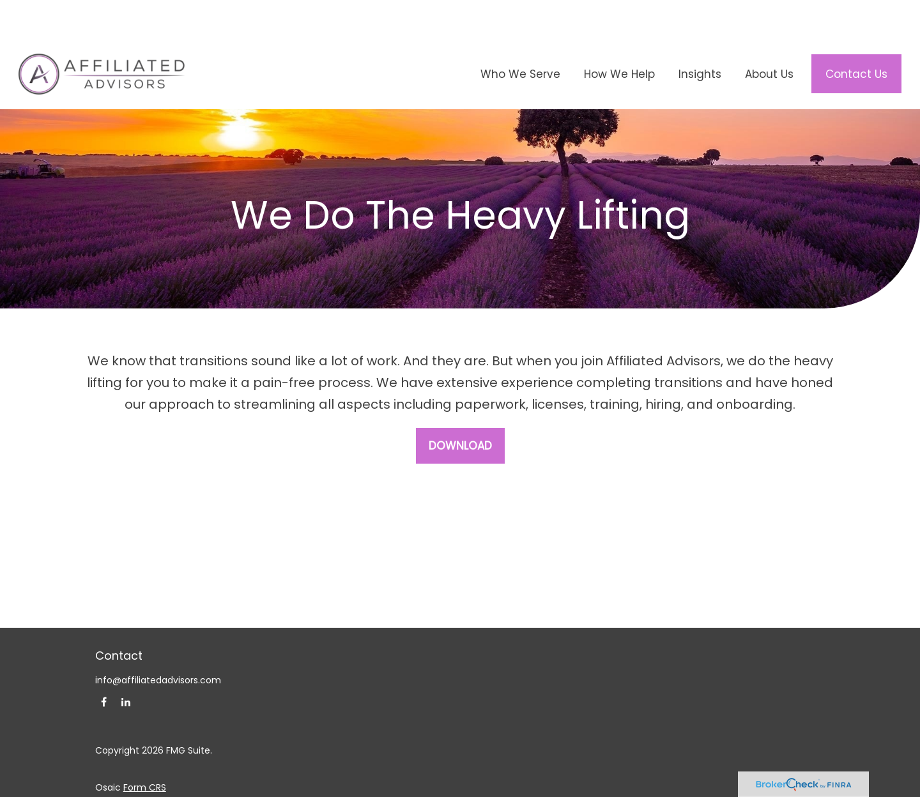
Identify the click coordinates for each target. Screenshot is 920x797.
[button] (520, 36)
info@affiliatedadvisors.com (158, 641)
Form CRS (144, 749)
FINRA (504, 786)
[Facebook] (103, 663)
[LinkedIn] (126, 663)
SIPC (530, 786)
